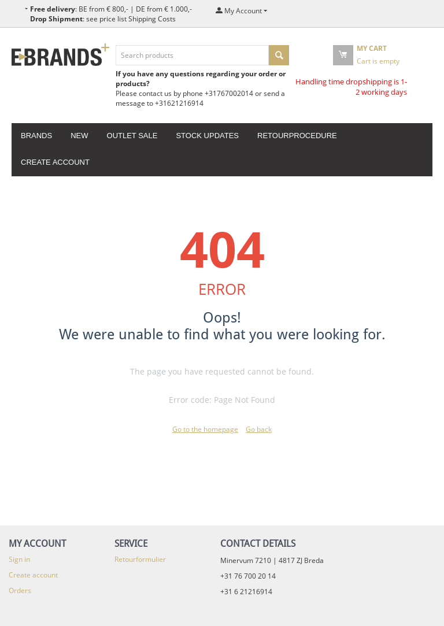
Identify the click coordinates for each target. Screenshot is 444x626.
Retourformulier (140, 559)
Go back (259, 429)
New (79, 135)
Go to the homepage (205, 429)
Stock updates (207, 135)
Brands (36, 135)
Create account (55, 162)
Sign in (19, 559)
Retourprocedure (297, 135)
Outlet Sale (132, 135)
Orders (20, 590)
